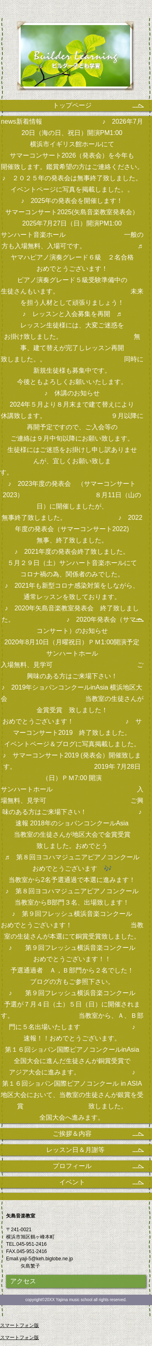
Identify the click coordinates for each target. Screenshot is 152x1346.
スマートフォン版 (19, 1325)
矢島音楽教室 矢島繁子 (76, 59)
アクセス (23, 1281)
